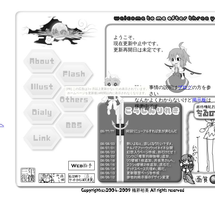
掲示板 (199, 99)
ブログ (185, 87)
